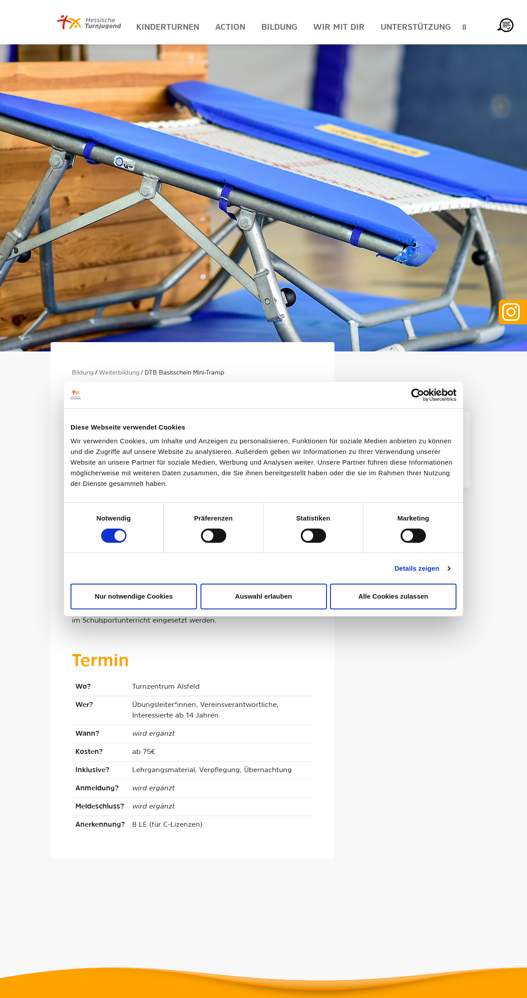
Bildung (83, 373)
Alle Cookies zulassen (393, 596)
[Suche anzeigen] (464, 28)
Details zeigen (416, 568)
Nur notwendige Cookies (134, 596)
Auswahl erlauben (263, 596)
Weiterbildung (119, 373)
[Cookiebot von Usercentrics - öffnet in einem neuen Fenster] (417, 395)
